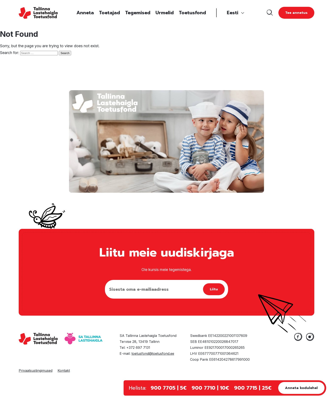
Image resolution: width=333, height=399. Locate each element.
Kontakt (64, 370)
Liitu (214, 289)
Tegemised (137, 12)
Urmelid (164, 12)
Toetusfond (192, 12)
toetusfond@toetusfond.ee (152, 353)
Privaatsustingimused (35, 370)
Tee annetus (296, 12)
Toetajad (109, 12)
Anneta (85, 12)
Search (65, 53)
